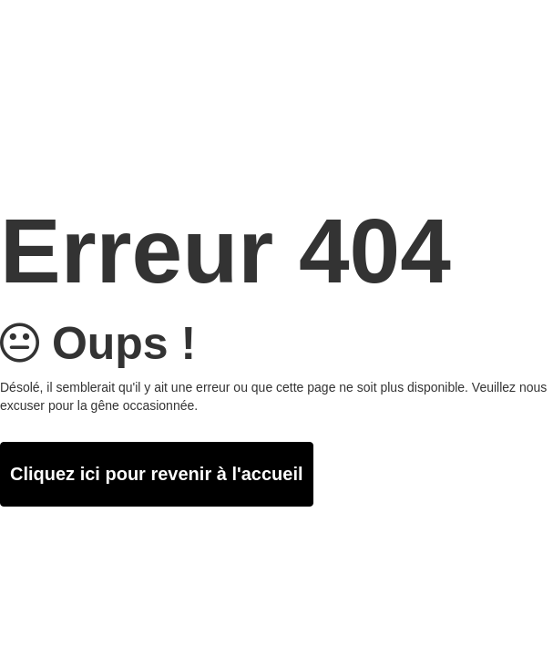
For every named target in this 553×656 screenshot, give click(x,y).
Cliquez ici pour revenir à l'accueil (156, 474)
